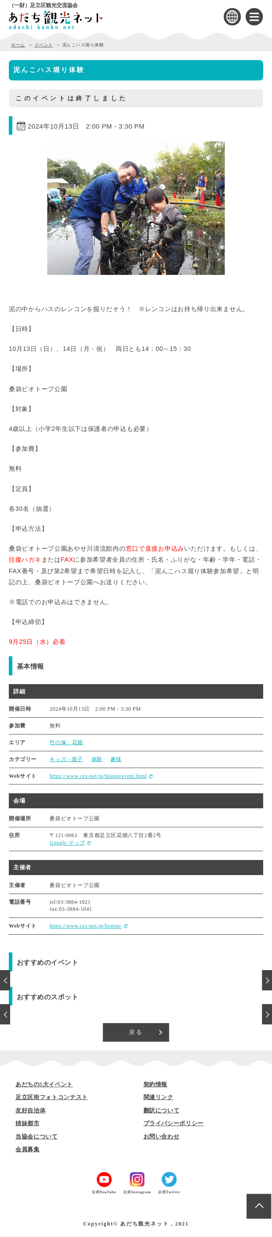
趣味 (115, 759)
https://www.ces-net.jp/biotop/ (85, 926)
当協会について (36, 1136)
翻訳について (162, 1110)
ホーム (18, 44)
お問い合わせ (162, 1136)
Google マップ (67, 843)
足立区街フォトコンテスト (51, 1097)
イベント (43, 44)
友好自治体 (30, 1110)
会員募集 (27, 1149)
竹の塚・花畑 (66, 742)
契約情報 (156, 1084)
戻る (136, 1032)
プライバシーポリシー (174, 1123)
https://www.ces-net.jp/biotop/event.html (98, 776)
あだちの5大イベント (44, 1084)
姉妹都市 (27, 1123)
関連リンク (159, 1097)
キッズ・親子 (66, 759)
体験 (96, 759)
